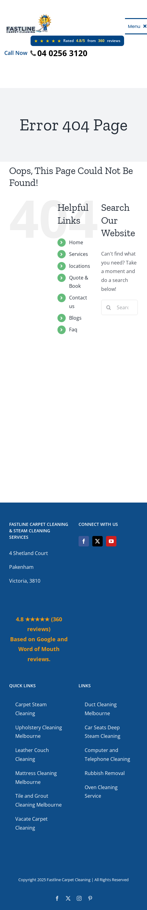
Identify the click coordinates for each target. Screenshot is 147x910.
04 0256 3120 (62, 53)
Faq (73, 329)
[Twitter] (97, 541)
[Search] (108, 307)
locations (79, 266)
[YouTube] (111, 541)
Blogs (75, 317)
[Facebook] (84, 541)
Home (76, 242)
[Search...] (119, 307)
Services (78, 254)
